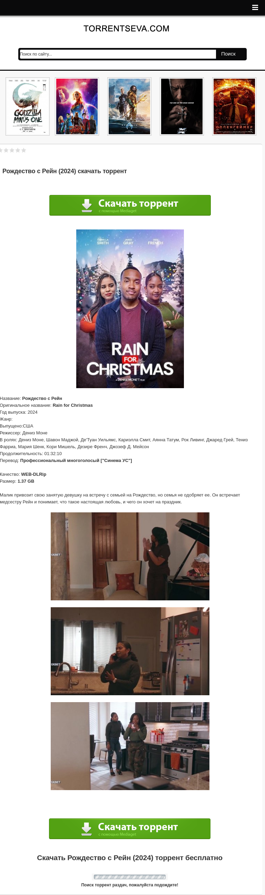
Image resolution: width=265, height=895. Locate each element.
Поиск (228, 54)
